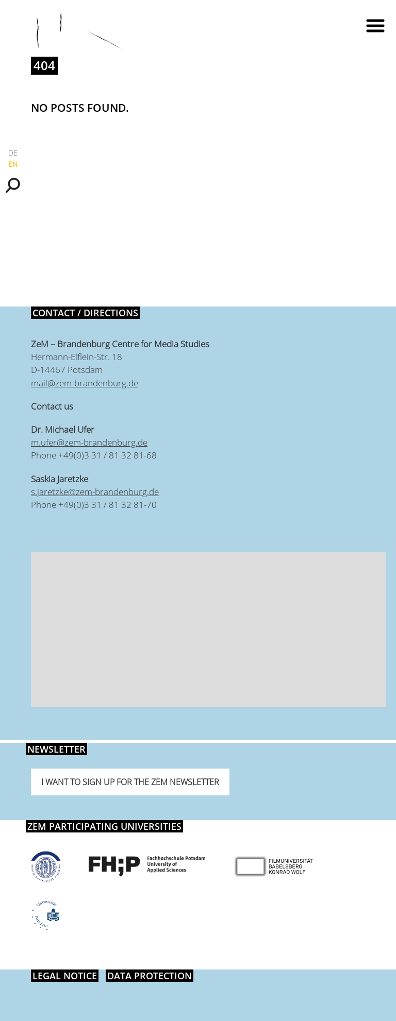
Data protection (149, 975)
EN (13, 164)
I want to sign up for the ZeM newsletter (130, 782)
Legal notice (64, 975)
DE (13, 153)
